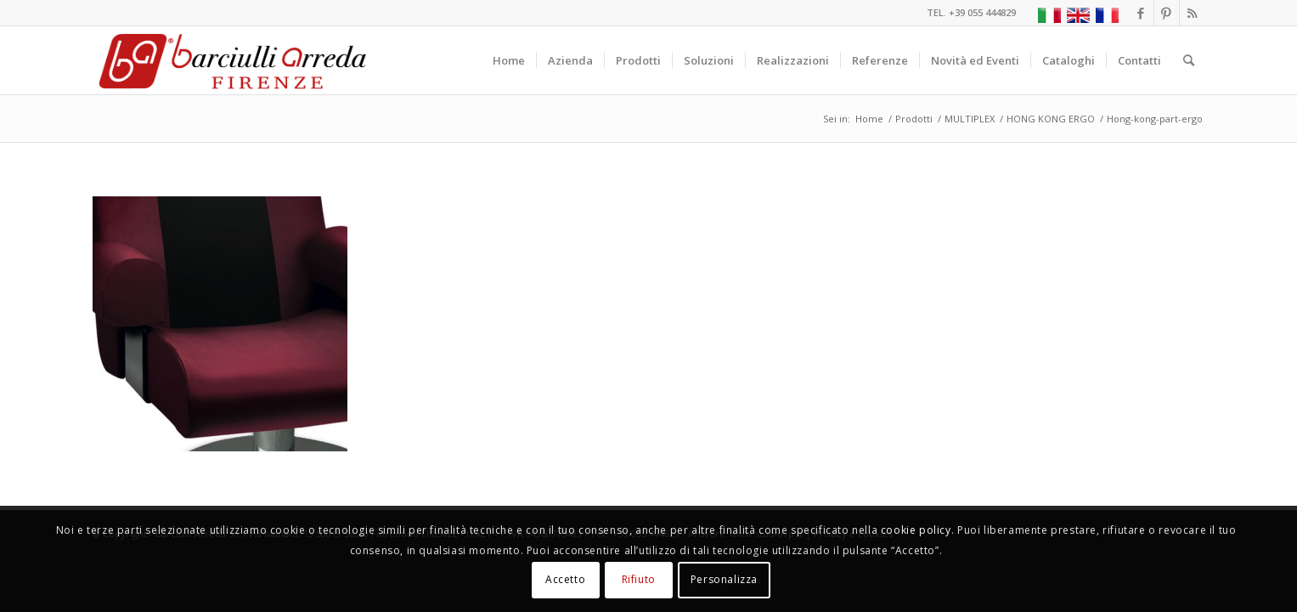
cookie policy (916, 530)
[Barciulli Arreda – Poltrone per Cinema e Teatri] (231, 60)
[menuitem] (509, 60)
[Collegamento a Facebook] (1141, 13)
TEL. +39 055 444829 (971, 12)
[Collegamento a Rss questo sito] (1192, 13)
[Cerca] (1188, 60)
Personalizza (724, 579)
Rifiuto (639, 579)
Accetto (565, 579)
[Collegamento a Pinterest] (1166, 13)
